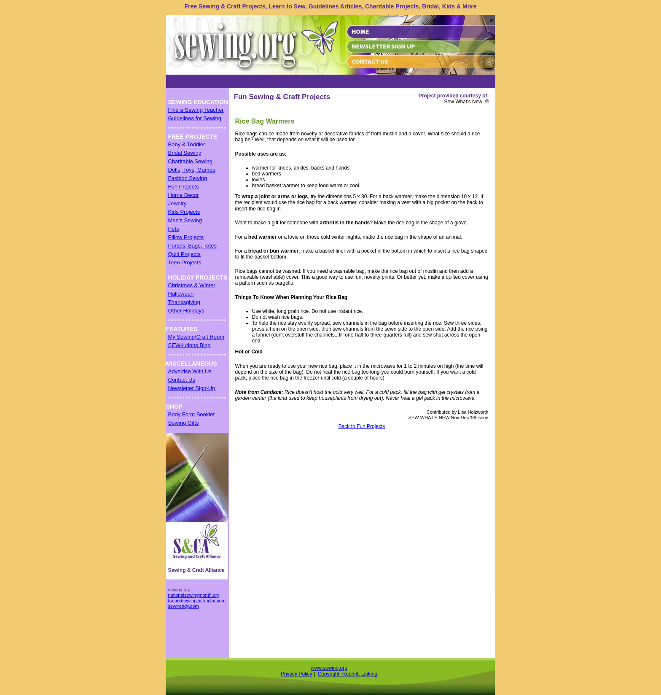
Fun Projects (183, 186)
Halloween (181, 294)
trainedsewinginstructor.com (197, 600)
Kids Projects (184, 212)
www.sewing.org (329, 668)
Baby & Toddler (186, 144)
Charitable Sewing (190, 161)
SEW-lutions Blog (189, 345)
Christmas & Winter (191, 285)
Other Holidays (186, 310)
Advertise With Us (190, 371)
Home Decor (183, 195)
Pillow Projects (186, 237)
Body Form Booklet (191, 414)
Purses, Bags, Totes (192, 245)
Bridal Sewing (185, 153)
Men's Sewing (185, 220)
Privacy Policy (296, 674)
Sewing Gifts (183, 423)
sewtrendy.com (183, 606)
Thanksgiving (184, 302)
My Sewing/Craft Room (196, 337)
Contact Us (181, 380)
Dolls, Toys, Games (191, 170)
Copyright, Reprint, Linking (347, 674)
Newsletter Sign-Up (191, 388)
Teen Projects (185, 262)
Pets (173, 229)
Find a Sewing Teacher (196, 110)
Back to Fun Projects (362, 426)
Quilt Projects (184, 254)
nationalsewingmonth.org (194, 595)
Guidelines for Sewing (194, 118)
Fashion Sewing (187, 178)
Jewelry (177, 203)
